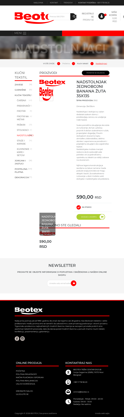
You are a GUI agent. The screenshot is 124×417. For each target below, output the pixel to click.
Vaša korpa (113, 14)
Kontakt (54, 3)
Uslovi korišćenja (25, 384)
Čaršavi (21, 100)
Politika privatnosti (26, 374)
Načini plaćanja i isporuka (30, 377)
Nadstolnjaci (25, 135)
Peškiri (21, 124)
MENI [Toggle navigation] (20, 33)
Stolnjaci (23, 130)
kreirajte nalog (24, 391)
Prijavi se (88, 19)
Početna (66, 63)
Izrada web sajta (102, 413)
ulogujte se (22, 394)
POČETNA (20, 371)
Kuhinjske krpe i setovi (23, 152)
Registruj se (88, 15)
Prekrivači (23, 105)
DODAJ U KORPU (93, 216)
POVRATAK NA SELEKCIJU (96, 73)
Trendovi (68, 3)
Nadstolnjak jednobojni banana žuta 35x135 (51, 224)
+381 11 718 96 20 (103, 3)
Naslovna (38, 3)
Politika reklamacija (27, 381)
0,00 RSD (114, 20)
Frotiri (21, 111)
